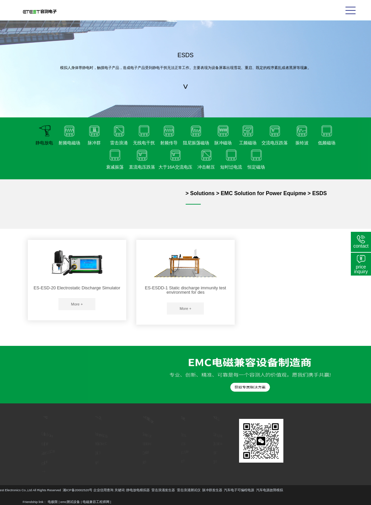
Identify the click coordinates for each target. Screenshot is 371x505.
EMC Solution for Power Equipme (263, 193)
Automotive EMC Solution (104, 435)
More (29, 467)
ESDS (319, 193)
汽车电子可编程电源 (134, 490)
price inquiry (361, 269)
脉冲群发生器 (107, 490)
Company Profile (216, 435)
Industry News (185, 452)
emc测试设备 (70, 502)
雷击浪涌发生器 (58, 490)
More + (77, 304)
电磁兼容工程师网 (96, 502)
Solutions (202, 193)
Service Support (143, 435)
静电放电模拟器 (33, 490)
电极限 (53, 502)
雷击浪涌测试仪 (83, 490)
